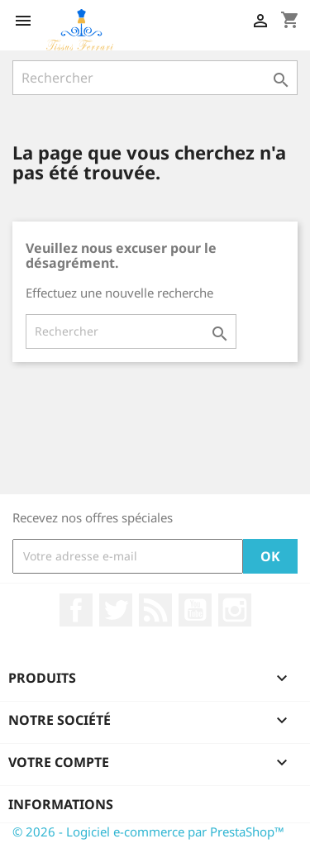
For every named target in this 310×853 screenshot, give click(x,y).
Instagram (234, 610)
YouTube (195, 610)
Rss (155, 610)
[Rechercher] (155, 77)
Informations (60, 804)
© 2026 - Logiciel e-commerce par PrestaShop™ (148, 831)
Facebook (76, 610)
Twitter (115, 610)
